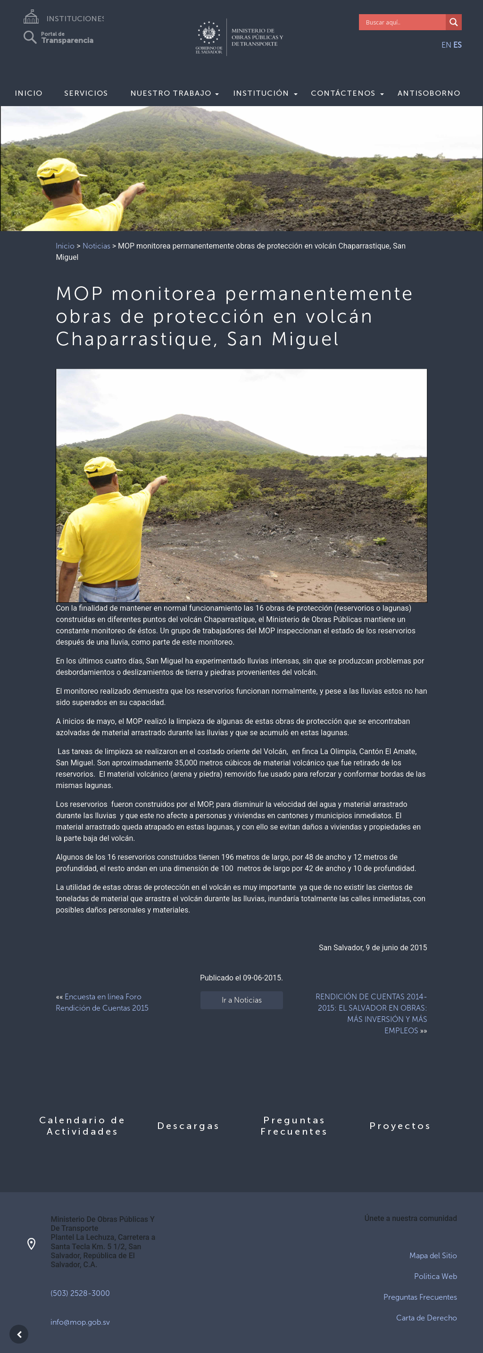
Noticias (96, 245)
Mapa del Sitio (433, 1255)
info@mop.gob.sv (80, 1322)
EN (446, 45)
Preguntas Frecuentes (420, 1297)
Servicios (86, 93)
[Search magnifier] (454, 22)
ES (457, 45)
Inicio (28, 93)
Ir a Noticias (242, 1000)
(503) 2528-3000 (80, 1293)
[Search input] (405, 22)
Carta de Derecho (426, 1317)
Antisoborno (429, 93)
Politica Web (435, 1276)
